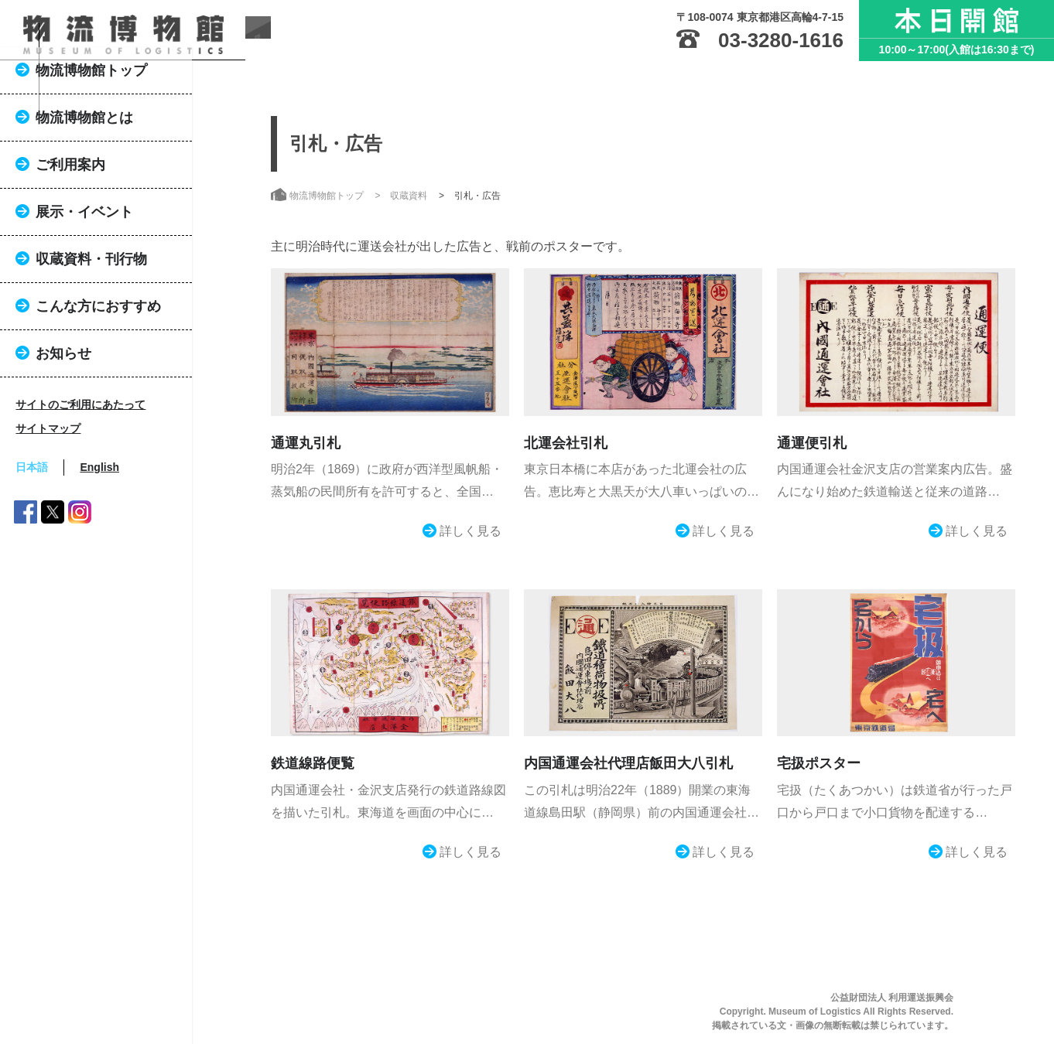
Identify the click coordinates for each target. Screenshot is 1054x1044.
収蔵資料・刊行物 (131, 328)
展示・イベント (124, 280)
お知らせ (103, 422)
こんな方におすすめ (137, 375)
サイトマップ (87, 497)
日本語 (71, 536)
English (139, 536)
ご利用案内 (110, 233)
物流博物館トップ (131, 139)
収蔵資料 (408, 195)
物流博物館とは (124, 186)
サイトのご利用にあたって (120, 473)
